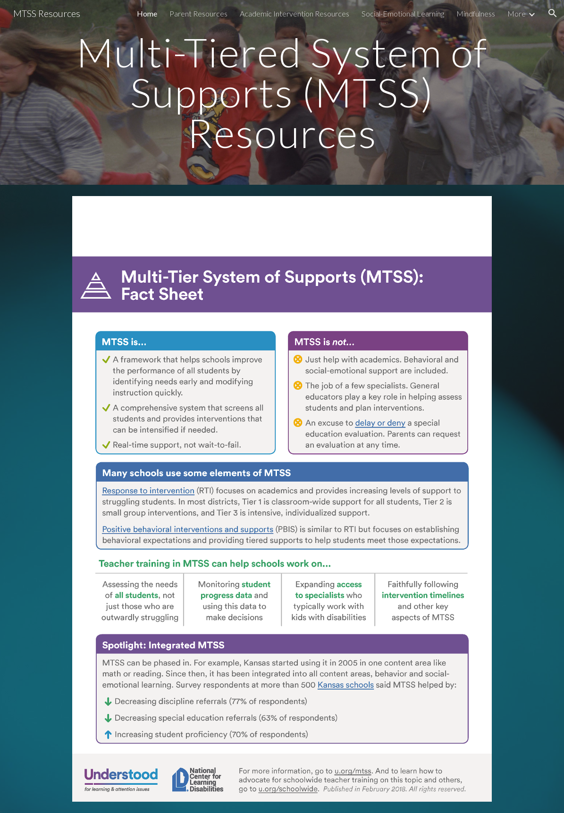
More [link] (516, 13)
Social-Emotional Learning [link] (403, 13)
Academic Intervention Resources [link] (294, 13)
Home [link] (147, 13)
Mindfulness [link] (475, 13)
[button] (552, 13)
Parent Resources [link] (198, 13)
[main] (282, 92)
